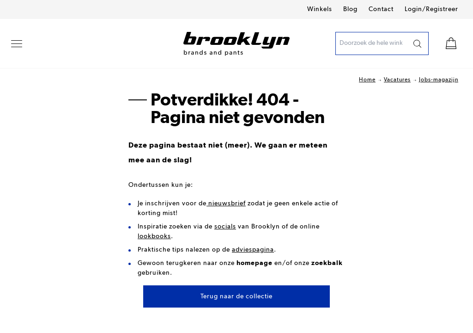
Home (367, 80)
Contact (381, 9)
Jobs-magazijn (438, 80)
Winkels (319, 9)
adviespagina (253, 250)
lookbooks (154, 236)
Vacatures (397, 80)
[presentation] (371, 43)
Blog (350, 9)
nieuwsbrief (226, 203)
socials (225, 226)
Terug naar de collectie (236, 296)
